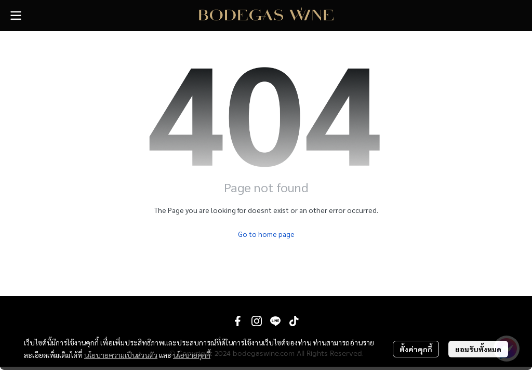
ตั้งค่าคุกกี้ (416, 349)
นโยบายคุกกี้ (191, 354)
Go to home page (266, 233)
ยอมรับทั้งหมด (478, 349)
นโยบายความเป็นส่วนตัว (120, 354)
